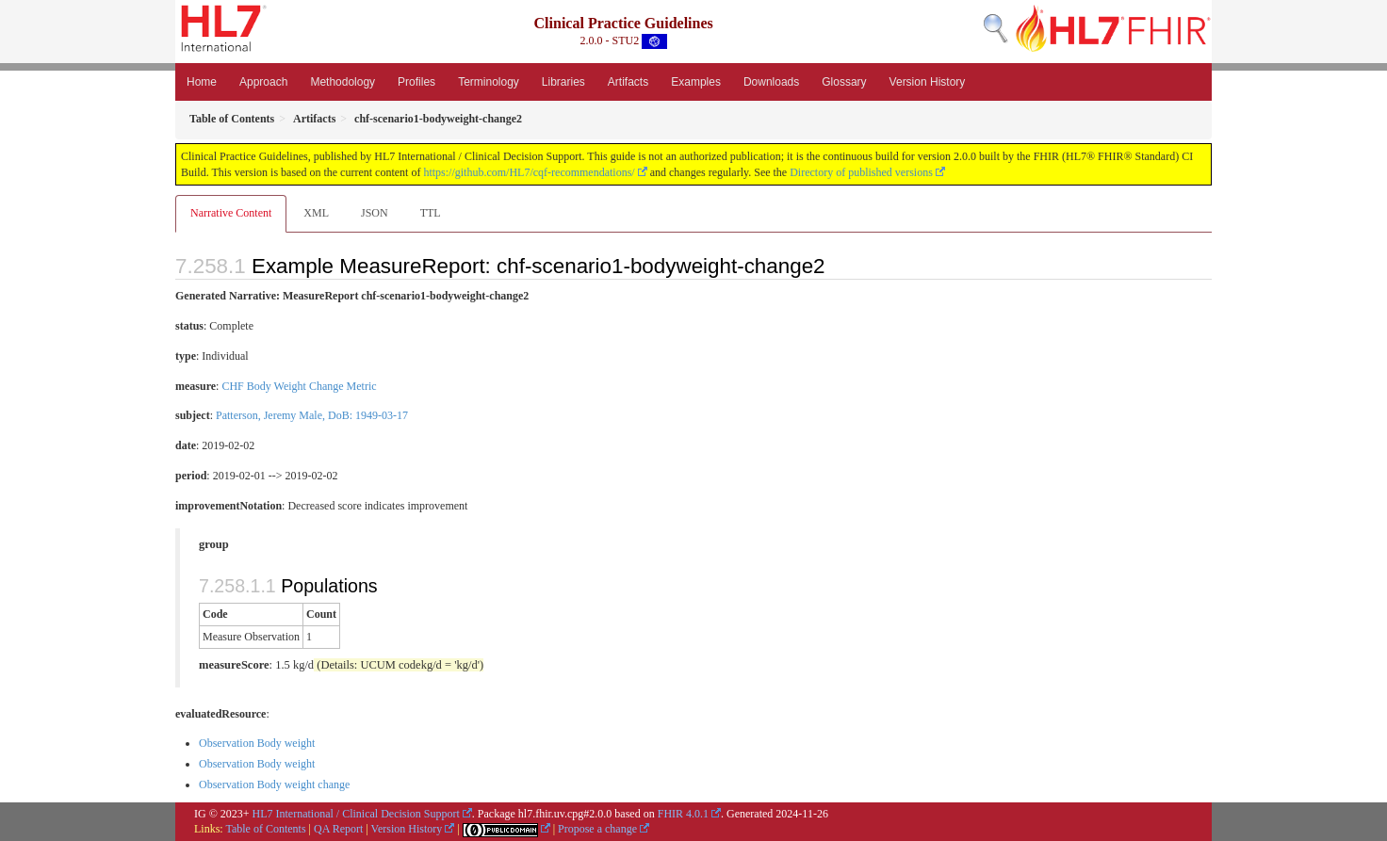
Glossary (844, 82)
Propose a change (597, 828)
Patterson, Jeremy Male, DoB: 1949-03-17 (312, 415)
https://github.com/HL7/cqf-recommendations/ (528, 172)
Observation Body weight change (274, 784)
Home (202, 82)
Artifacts (628, 82)
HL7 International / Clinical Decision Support (356, 813)
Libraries (563, 82)
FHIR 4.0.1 (683, 813)
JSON (374, 212)
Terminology (488, 82)
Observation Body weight (257, 743)
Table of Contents (265, 828)
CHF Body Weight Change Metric (298, 386)
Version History (927, 82)
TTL (430, 212)
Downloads (771, 82)
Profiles (416, 82)
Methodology (342, 82)
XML (316, 212)
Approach (263, 82)
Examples (696, 82)
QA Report (338, 828)
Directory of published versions (861, 172)
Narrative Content (230, 212)
